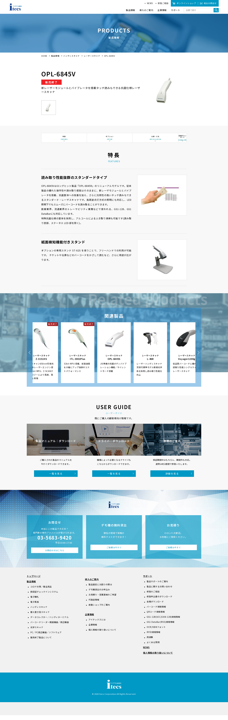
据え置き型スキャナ (40, 616)
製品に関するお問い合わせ (159, 591)
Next (198, 357)
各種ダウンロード (155, 606)
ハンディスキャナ (71, 55)
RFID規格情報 (153, 637)
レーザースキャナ (92, 55)
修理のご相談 (153, 596)
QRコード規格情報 (156, 616)
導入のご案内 (92, 584)
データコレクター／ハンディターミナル (49, 621)
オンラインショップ (186, 3)
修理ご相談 (163, 3)
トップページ (34, 581)
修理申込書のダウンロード (159, 601)
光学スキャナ (36, 632)
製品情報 (55, 55)
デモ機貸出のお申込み (99, 594)
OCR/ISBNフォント (156, 631)
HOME (44, 55)
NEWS (150, 3)
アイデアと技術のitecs (15, 6)
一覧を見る (56, 478)
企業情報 (89, 619)
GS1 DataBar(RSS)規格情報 (160, 626)
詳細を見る (172, 478)
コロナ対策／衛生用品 (41, 591)
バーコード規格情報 (156, 611)
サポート (147, 581)
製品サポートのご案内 (157, 586)
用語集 (150, 642)
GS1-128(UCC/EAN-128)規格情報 (163, 621)
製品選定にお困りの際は (100, 589)
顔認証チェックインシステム (44, 596)
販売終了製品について (41, 642)
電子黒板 (34, 606)
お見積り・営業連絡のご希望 (102, 599)
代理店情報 (94, 604)
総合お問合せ (210, 3)
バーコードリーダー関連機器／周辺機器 (49, 627)
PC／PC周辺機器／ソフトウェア (46, 637)
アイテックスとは (97, 624)
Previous (30, 357)
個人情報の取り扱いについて (102, 634)
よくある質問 (153, 647)
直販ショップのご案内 (99, 609)
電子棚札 (34, 601)
